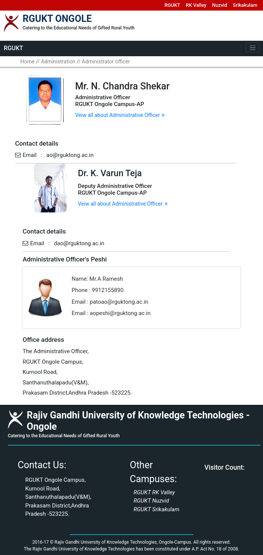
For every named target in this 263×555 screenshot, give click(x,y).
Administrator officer (106, 61)
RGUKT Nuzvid (151, 500)
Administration (58, 61)
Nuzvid (219, 5)
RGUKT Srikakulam (156, 509)
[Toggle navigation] (252, 47)
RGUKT (172, 5)
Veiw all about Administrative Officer (120, 115)
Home (27, 61)
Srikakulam (245, 5)
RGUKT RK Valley (154, 492)
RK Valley (196, 5)
